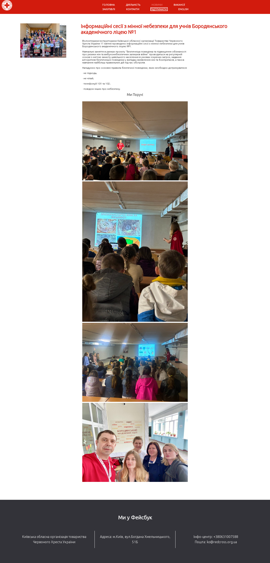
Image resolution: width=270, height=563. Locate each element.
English (183, 9)
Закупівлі (108, 9)
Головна (108, 4)
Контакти (132, 9)
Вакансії (179, 4)
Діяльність (133, 4)
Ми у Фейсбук (135, 517)
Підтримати (159, 9)
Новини (156, 4)
